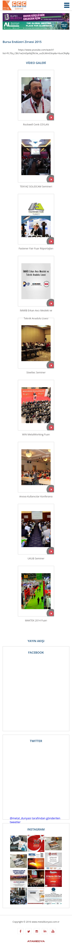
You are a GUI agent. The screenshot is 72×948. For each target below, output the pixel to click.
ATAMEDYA (36, 941)
